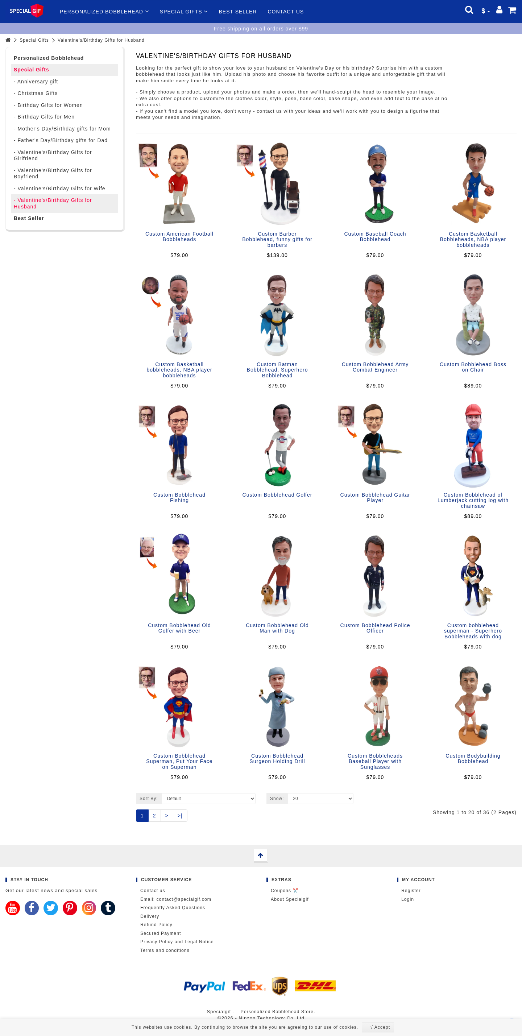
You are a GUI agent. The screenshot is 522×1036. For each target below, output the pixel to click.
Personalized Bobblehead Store (277, 1011)
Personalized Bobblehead (104, 11)
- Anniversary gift (36, 81)
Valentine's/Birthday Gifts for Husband (101, 40)
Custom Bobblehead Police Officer (375, 628)
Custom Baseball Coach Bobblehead (375, 236)
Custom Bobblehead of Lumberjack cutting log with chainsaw (473, 500)
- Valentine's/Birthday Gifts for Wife (59, 188)
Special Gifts (184, 11)
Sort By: (149, 798)
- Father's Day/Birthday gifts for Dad (61, 140)
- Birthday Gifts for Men (44, 117)
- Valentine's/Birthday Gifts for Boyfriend (53, 173)
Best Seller (238, 11)
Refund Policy (156, 924)
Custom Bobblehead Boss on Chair (473, 367)
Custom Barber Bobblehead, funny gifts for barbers (277, 239)
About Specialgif (290, 899)
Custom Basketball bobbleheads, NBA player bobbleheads (179, 369)
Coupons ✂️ (284, 890)
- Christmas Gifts (36, 93)
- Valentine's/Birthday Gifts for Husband (53, 203)
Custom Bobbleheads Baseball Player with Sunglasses (375, 761)
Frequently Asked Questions (172, 907)
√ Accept (380, 1027)
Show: (277, 798)
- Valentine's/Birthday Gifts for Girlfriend (53, 155)
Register (411, 890)
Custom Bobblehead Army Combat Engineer (375, 367)
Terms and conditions (165, 950)
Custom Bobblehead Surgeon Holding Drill (277, 758)
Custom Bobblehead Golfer (277, 495)
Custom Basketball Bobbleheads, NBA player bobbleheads (473, 239)
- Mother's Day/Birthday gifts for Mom (62, 129)
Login (407, 899)
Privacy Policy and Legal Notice (177, 941)
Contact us (286, 11)
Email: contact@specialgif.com (175, 899)
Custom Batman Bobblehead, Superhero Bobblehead (277, 369)
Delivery (149, 916)
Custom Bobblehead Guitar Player (375, 497)
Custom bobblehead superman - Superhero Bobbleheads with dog (473, 630)
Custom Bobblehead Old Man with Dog (277, 628)
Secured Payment (160, 933)
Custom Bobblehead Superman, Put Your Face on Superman (179, 761)
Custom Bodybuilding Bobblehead (473, 758)
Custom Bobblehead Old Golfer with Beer (179, 628)
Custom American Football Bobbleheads (179, 236)
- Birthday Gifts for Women (48, 105)
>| (180, 816)
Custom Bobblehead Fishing (179, 497)
